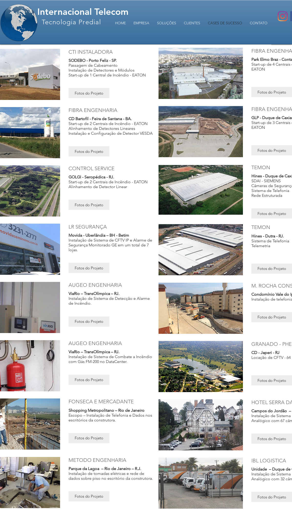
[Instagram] (283, 16)
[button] (89, 93)
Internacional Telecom (82, 11)
